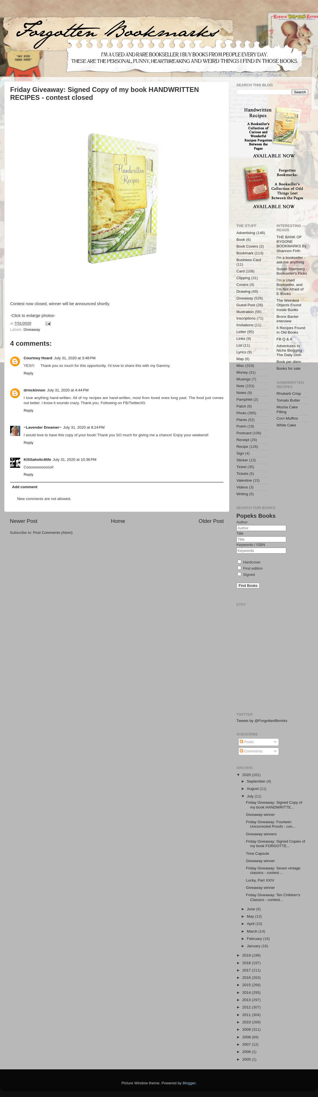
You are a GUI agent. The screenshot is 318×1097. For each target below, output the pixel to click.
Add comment (24, 487)
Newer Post (23, 521)
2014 (247, 992)
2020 (247, 775)
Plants (241, 420)
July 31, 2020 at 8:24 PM (83, 427)
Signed (246, 574)
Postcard (243, 433)
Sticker (242, 460)
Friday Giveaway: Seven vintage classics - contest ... (273, 870)
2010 (247, 1022)
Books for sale (289, 368)
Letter (241, 332)
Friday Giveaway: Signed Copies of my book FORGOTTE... (275, 843)
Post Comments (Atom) (53, 532)
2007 (247, 1044)
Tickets (242, 474)
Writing (242, 494)
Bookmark (245, 253)
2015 (247, 985)
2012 (247, 1007)
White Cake (286, 425)
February (255, 939)
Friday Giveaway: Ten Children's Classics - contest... (273, 897)
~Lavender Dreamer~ (42, 427)
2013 (247, 1000)
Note (240, 386)
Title (239, 533)
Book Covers (247, 246)
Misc (240, 366)
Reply (28, 373)
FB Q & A (284, 339)
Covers (242, 285)
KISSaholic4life (37, 459)
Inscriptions (246, 318)
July (251, 796)
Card (240, 271)
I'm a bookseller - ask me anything (291, 259)
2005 (247, 1059)
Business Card (248, 260)
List (239, 345)
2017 (247, 970)
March (252, 931)
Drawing (243, 291)
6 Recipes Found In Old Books (291, 330)
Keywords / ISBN (250, 545)
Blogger (189, 1083)
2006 (247, 1052)
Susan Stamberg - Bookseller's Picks (292, 271)
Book (240, 239)
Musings (243, 379)
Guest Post (245, 305)
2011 (247, 1015)
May (251, 916)
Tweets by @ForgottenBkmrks (261, 721)
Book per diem (289, 362)
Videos (242, 487)
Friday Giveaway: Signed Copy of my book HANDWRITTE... (274, 804)
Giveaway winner (260, 814)
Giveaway (31, 329)
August (253, 789)
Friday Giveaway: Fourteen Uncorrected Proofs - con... (270, 824)
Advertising (245, 233)
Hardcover (249, 562)
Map (240, 359)
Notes (241, 393)
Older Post (211, 521)
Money (242, 372)
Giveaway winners (261, 834)
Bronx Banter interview (288, 318)
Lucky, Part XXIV (260, 880)
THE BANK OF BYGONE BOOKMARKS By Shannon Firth (292, 244)
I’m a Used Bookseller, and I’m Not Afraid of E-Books (290, 287)
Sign (240, 453)
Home (118, 521)
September (257, 781)
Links (240, 338)
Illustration (245, 312)
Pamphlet (244, 399)
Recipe (242, 446)
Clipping (243, 278)
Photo (241, 413)
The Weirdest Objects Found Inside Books (289, 305)
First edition (250, 568)
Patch (241, 406)
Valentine (244, 480)
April (251, 924)
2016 (247, 977)
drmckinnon (34, 390)
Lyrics (241, 352)
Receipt (242, 440)
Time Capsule (257, 853)
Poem (241, 426)
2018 (247, 963)
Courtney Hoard (38, 358)
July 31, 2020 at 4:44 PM (67, 390)
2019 (247, 955)
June (251, 909)
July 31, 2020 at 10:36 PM (75, 459)
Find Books (248, 585)
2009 (247, 1029)
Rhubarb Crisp (289, 393)
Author (242, 522)
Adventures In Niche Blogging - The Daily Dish (290, 350)
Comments (251, 751)
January (254, 946)
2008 (247, 1037)
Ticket (241, 467)
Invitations (245, 325)
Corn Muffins (287, 418)
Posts (247, 742)
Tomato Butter (288, 400)
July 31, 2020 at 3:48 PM (74, 358)
